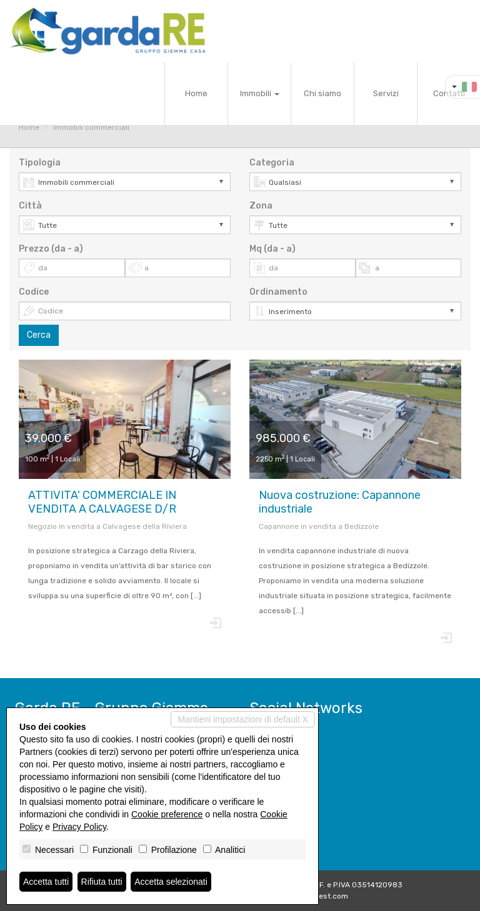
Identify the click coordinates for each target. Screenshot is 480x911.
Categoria (271, 162)
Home (196, 93)
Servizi (386, 93)
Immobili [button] (259, 93)
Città (30, 205)
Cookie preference (166, 814)
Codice (34, 292)
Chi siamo (322, 93)
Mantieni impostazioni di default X (243, 719)
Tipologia (40, 162)
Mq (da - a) (272, 249)
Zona (260, 205)
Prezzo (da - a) (51, 249)
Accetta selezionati (171, 882)
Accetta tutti (46, 882)
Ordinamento (278, 292)
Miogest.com (325, 896)
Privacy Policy (79, 827)
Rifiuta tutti (101, 882)
